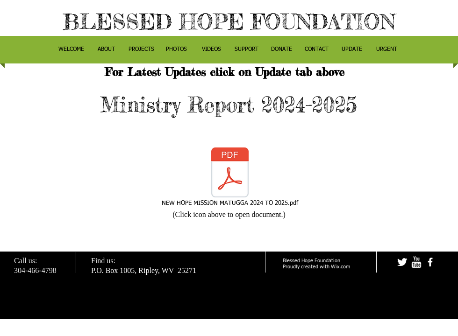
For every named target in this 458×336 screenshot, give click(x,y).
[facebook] (430, 262)
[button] (106, 49)
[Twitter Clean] (402, 262)
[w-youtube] (416, 262)
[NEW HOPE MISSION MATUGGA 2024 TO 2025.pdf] (230, 177)
